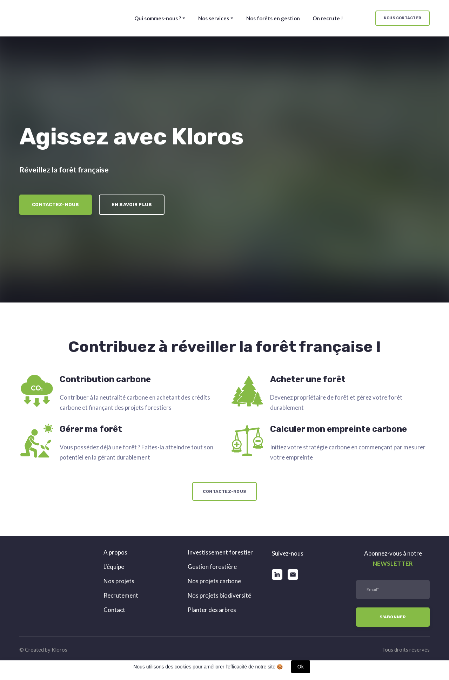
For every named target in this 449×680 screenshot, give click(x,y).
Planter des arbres (212, 609)
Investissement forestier (220, 552)
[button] (402, 18)
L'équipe (113, 566)
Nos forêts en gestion (273, 18)
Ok (300, 666)
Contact (114, 609)
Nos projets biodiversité (219, 595)
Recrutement (120, 595)
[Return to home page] (48, 18)
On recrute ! (328, 18)
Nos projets (118, 581)
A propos (115, 552)
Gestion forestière (212, 566)
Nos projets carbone (214, 581)
